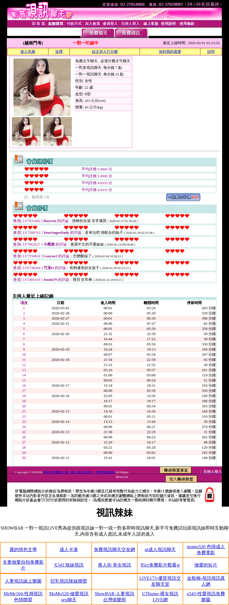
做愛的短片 (205, 565)
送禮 (59, 51)
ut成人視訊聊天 (160, 549)
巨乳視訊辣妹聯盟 (68, 581)
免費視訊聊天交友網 (114, 549)
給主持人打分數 (105, 51)
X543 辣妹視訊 (69, 565)
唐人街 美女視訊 (114, 565)
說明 (211, 51)
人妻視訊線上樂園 (23, 581)
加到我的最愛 (170, 51)
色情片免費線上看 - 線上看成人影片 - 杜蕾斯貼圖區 (78, 472)
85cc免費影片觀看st (160, 565)
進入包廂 (27, 51)
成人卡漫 (69, 549)
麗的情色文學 (23, 549)
